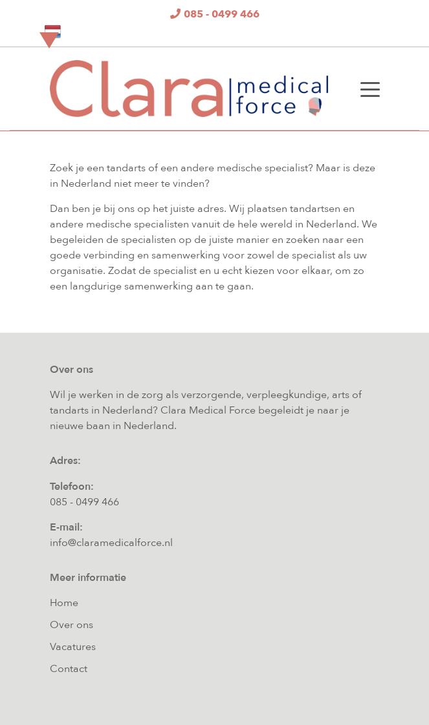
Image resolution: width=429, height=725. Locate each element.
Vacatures (73, 647)
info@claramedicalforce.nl (111, 543)
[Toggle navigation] (370, 88)
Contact (68, 669)
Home (64, 603)
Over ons (71, 625)
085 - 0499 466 (84, 502)
